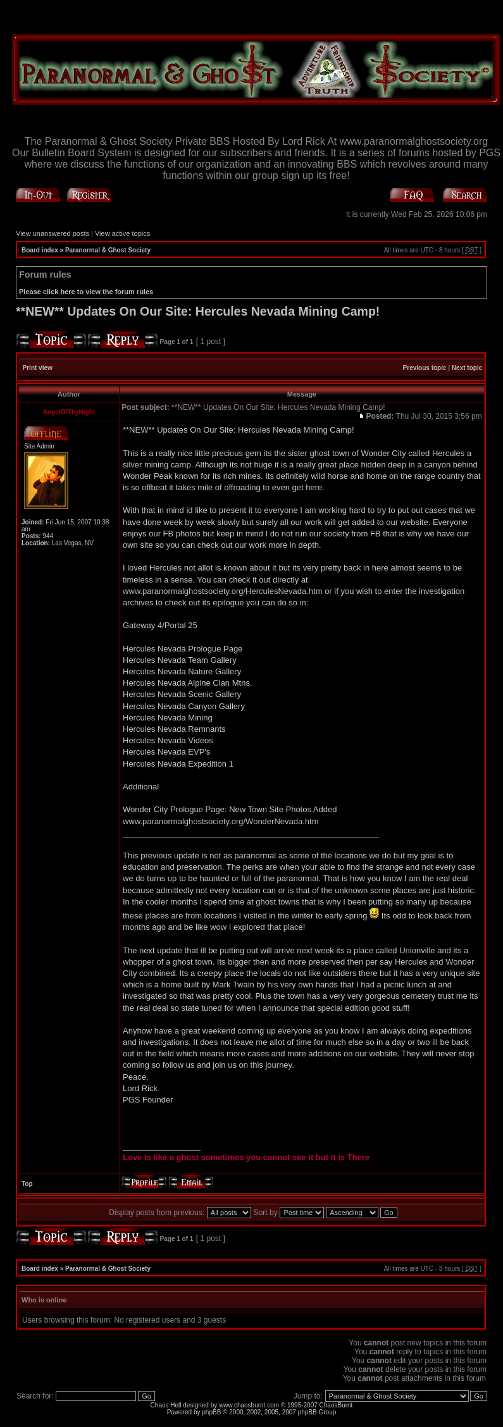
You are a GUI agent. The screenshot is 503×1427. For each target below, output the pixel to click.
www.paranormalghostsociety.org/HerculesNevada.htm (223, 591)
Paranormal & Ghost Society (108, 250)
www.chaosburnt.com (249, 1405)
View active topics (122, 233)
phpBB (211, 1412)
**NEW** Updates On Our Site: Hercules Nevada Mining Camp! (198, 311)
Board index (40, 250)
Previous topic (425, 367)
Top (27, 1183)
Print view (38, 367)
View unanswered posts (52, 233)
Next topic (467, 367)
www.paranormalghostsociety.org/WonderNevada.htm (221, 821)
